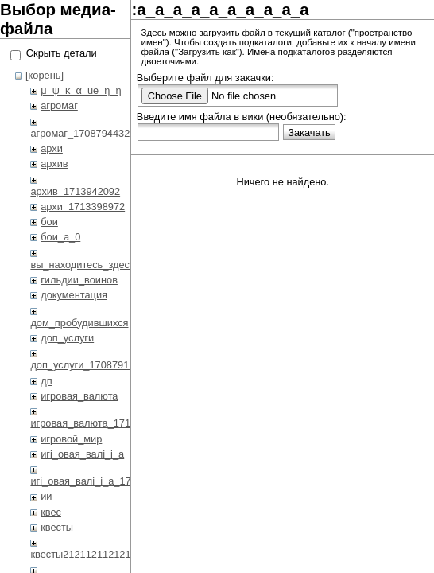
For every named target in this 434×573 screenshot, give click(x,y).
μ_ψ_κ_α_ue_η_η (81, 90)
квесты (57, 527)
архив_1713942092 (75, 191)
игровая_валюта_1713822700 (100, 423)
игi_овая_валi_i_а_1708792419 (103, 481)
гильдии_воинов (79, 280)
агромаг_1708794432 (80, 133)
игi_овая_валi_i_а (82, 454)
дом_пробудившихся (79, 323)
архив (54, 164)
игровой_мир (71, 439)
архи (52, 148)
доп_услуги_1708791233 (87, 365)
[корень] (44, 75)
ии (46, 496)
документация (74, 295)
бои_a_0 (60, 237)
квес (51, 512)
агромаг (59, 105)
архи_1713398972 (83, 206)
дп (46, 381)
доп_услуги (67, 338)
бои (49, 222)
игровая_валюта (79, 396)
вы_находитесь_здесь (82, 265)
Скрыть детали (61, 53)
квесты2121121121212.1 (87, 554)
